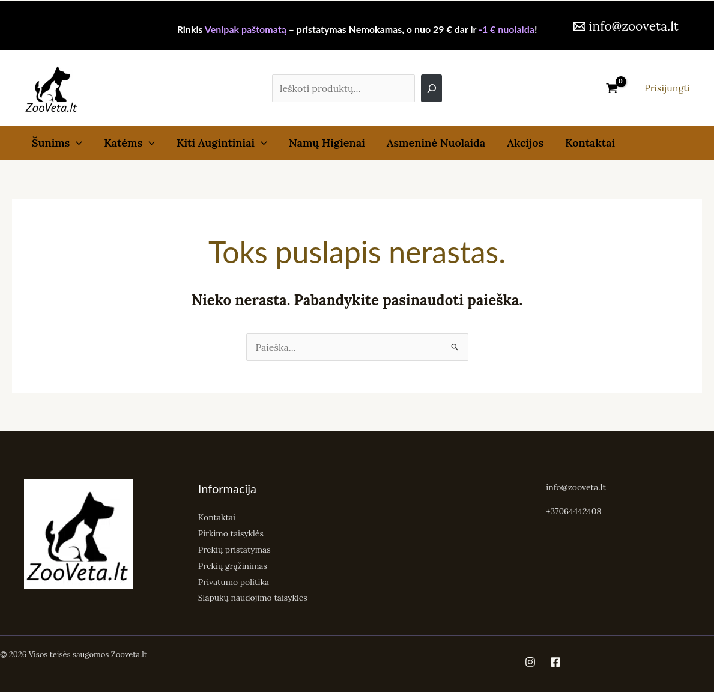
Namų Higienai (327, 143)
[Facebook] (555, 659)
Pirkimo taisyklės (231, 532)
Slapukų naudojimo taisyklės (253, 595)
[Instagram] (530, 659)
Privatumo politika (234, 579)
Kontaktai (590, 143)
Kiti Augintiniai (222, 143)
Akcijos (525, 143)
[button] (76, 143)
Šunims (57, 143)
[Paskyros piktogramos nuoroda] (667, 88)
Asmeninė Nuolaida (436, 143)
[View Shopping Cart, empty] (612, 88)
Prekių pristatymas (234, 548)
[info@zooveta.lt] (626, 26)
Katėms (129, 143)
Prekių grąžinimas (233, 564)
